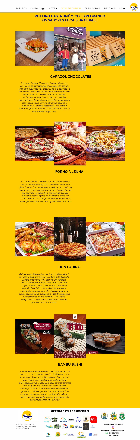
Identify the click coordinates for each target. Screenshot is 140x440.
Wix (34, 426)
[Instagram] (112, 427)
